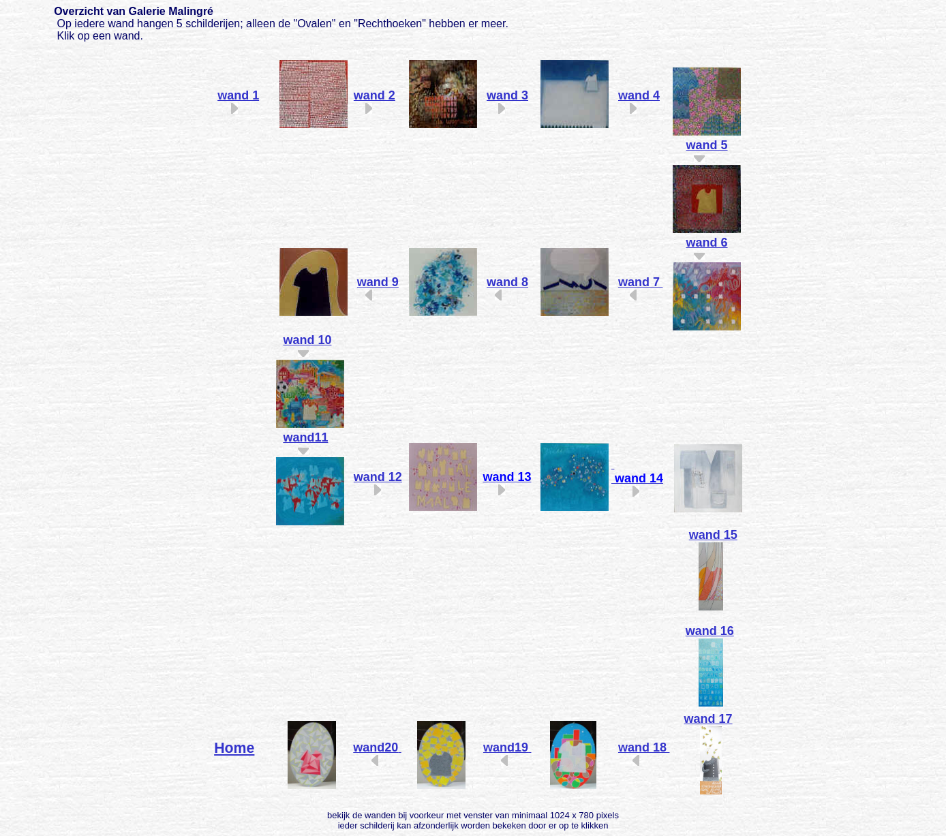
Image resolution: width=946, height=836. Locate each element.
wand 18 (642, 747)
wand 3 (507, 95)
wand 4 (639, 95)
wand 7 (639, 282)
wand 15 (713, 535)
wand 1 (238, 95)
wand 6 (707, 242)
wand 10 (307, 340)
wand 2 (374, 95)
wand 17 (708, 719)
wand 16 (710, 631)
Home (234, 748)
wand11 (305, 437)
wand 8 (507, 282)
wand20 (375, 747)
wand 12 (378, 477)
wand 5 (707, 145)
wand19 (505, 747)
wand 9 (378, 282)
